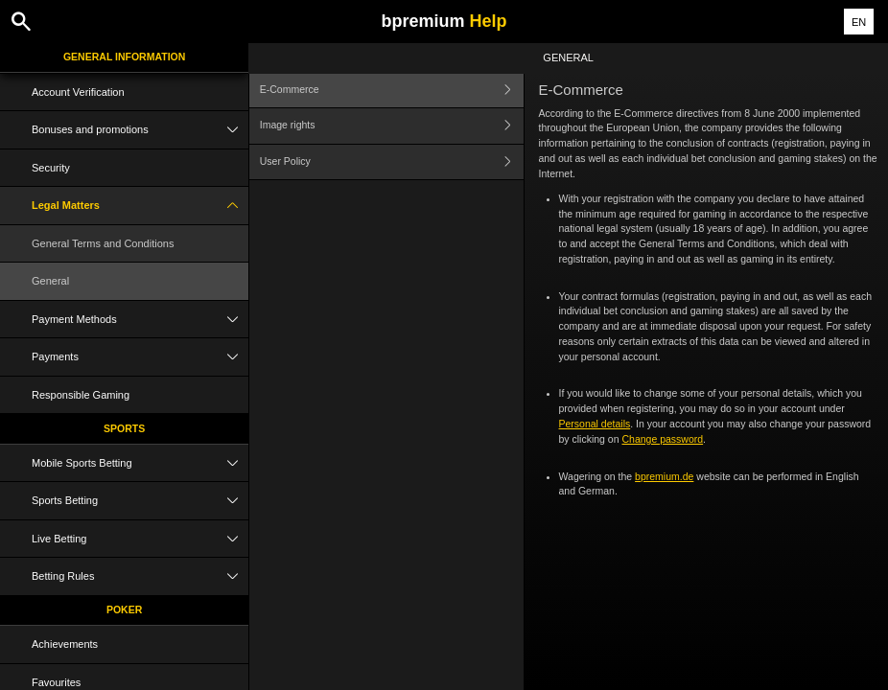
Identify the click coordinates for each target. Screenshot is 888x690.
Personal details (595, 423)
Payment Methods (140, 319)
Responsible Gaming (80, 395)
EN (859, 22)
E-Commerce (392, 89)
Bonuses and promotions (140, 130)
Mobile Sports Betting (140, 463)
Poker (124, 609)
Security (51, 167)
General (50, 281)
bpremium (443, 21)
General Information (124, 56)
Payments (140, 357)
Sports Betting (140, 500)
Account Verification (78, 92)
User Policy (392, 162)
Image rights (392, 126)
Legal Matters (140, 205)
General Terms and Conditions (103, 243)
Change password (662, 439)
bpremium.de (664, 476)
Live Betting (140, 539)
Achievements (65, 644)
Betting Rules (140, 576)
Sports (124, 428)
